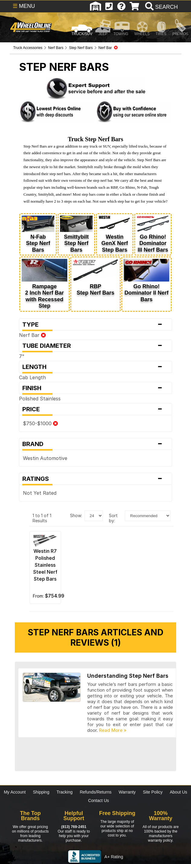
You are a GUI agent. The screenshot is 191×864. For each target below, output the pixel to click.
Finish (95, 388)
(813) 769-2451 (73, 827)
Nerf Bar (32, 335)
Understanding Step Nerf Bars (127, 676)
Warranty (127, 792)
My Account (15, 792)
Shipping (41, 792)
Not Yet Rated (39, 493)
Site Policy (153, 792)
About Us (178, 792)
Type (95, 324)
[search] (161, 7)
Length (95, 367)
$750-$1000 (40, 423)
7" (21, 356)
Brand (95, 444)
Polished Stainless (40, 399)
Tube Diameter (95, 346)
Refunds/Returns (95, 792)
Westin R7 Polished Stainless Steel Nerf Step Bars (45, 565)
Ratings (95, 479)
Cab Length (32, 377)
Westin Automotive (45, 458)
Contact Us (98, 800)
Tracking (64, 792)
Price (95, 409)
